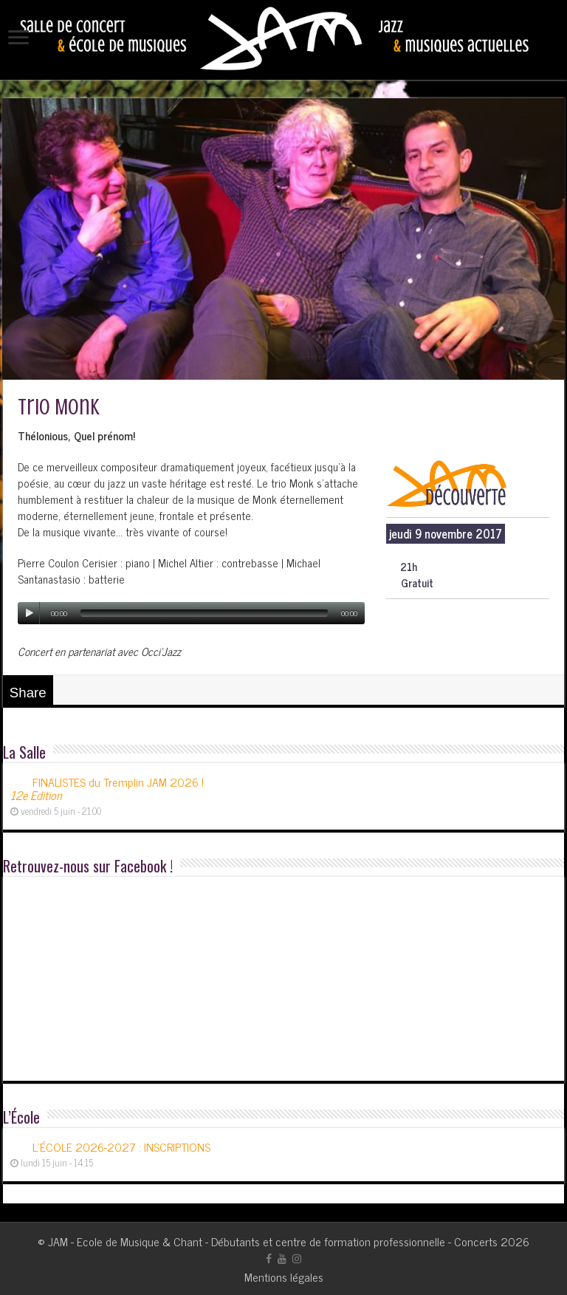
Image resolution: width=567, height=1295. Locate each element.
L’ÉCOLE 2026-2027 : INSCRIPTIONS (121, 1146)
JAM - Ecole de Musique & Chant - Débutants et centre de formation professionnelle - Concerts (273, 1241)
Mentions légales (283, 1276)
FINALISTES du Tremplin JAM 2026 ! (107, 788)
